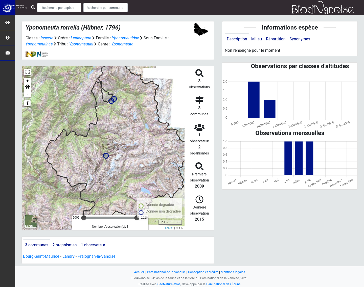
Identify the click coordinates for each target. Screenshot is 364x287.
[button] (27, 87)
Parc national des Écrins (223, 284)
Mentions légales (233, 272)
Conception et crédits (203, 272)
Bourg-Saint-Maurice (41, 256)
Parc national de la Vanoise (166, 272)
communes (37, 245)
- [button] (27, 94)
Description (237, 39)
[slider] (83, 217)
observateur (93, 245)
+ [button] (27, 81)
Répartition (276, 39)
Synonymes (300, 39)
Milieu (256, 39)
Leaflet (169, 227)
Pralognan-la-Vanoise (97, 256)
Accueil (139, 272)
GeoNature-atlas (168, 284)
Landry (69, 256)
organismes (65, 245)
